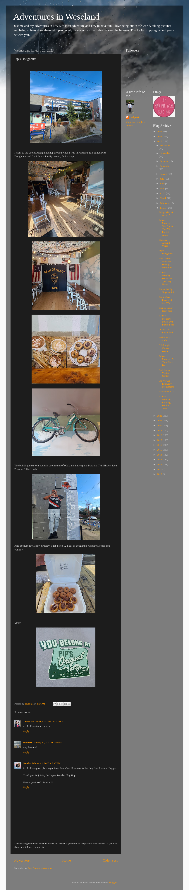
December (165, 145)
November (165, 153)
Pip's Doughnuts (166, 252)
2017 (159, 440)
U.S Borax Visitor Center (164, 373)
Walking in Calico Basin (164, 348)
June (162, 183)
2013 (159, 459)
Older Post (110, 860)
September (165, 166)
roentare (27, 742)
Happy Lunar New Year (166, 309)
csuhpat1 (134, 117)
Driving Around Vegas (164, 242)
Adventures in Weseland (56, 16)
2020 (159, 425)
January (164, 208)
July (162, 178)
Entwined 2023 (166, 391)
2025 (159, 131)
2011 (159, 469)
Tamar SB (28, 721)
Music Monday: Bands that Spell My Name (166, 278)
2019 (159, 430)
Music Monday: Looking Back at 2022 (165, 402)
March (163, 198)
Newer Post (22, 860)
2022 (159, 415)
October (164, 161)
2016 (159, 445)
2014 (159, 454)
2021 (159, 420)
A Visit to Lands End (166, 331)
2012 (159, 464)
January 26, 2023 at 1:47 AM (47, 742)
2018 (159, 435)
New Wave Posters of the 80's (165, 300)
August (164, 174)
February (165, 203)
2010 (159, 474)
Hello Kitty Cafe (165, 339)
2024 (159, 136)
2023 (159, 141)
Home (66, 860)
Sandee (27, 763)
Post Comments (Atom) (39, 868)
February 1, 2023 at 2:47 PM (46, 763)
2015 (159, 449)
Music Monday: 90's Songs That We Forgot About (166, 227)
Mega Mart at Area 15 (166, 213)
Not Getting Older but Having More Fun (165, 263)
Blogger (112, 882)
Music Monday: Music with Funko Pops (166, 320)
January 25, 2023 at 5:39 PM (49, 721)
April (163, 193)
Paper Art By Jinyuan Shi (166, 291)
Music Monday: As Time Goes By (166, 360)
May (162, 188)
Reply (26, 731)
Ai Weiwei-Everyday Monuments (166, 383)
